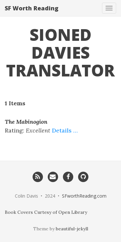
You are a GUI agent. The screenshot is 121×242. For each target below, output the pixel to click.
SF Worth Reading (31, 8)
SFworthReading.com (84, 196)
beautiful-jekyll (72, 229)
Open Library (72, 212)
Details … (65, 130)
